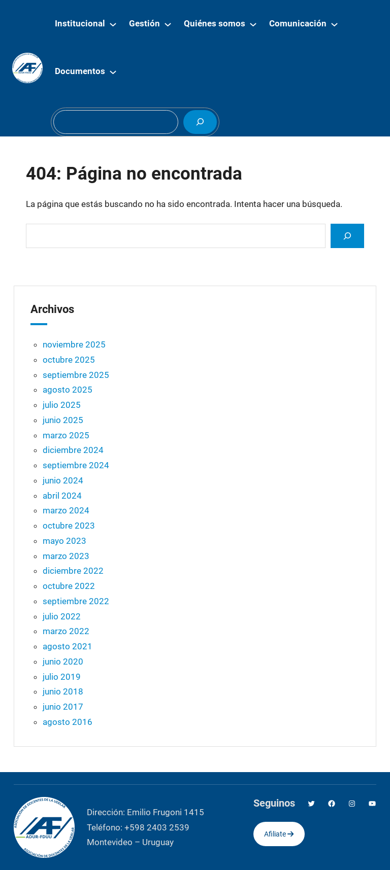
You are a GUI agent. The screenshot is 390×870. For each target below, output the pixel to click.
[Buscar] (200, 122)
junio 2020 (63, 661)
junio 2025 (63, 420)
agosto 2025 (67, 390)
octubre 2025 (69, 360)
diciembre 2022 (73, 571)
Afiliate (279, 834)
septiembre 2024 (76, 465)
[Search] (347, 236)
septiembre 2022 (76, 601)
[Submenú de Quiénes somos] (253, 24)
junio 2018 (63, 691)
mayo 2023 (64, 541)
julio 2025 (62, 405)
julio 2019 (62, 677)
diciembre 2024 (73, 450)
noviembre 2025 (74, 344)
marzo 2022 (66, 631)
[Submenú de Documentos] (113, 72)
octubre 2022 (69, 586)
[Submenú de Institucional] (113, 24)
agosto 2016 (67, 722)
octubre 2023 (69, 525)
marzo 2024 (66, 510)
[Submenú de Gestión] (168, 24)
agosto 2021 (67, 646)
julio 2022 (62, 616)
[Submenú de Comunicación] (334, 24)
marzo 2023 (66, 556)
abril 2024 (62, 496)
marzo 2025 (66, 435)
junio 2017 (63, 707)
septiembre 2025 (76, 375)
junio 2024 (63, 480)
